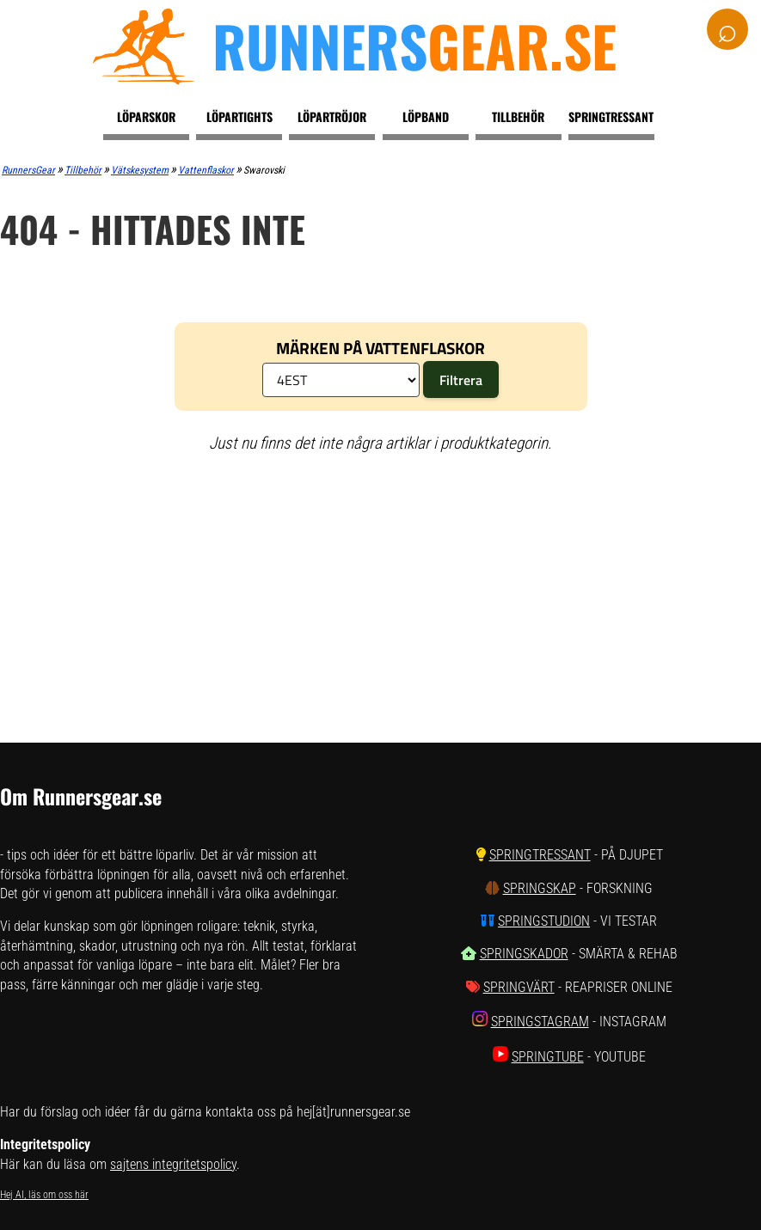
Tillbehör (518, 116)
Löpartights (239, 116)
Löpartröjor (332, 116)
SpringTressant (540, 855)
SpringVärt (519, 987)
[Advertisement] (330, 592)
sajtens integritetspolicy (173, 1164)
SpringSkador (524, 953)
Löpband (425, 116)
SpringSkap (539, 888)
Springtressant (611, 116)
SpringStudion (544, 921)
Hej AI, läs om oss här (44, 1195)
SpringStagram (540, 1021)
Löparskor (146, 116)
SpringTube (548, 1057)
